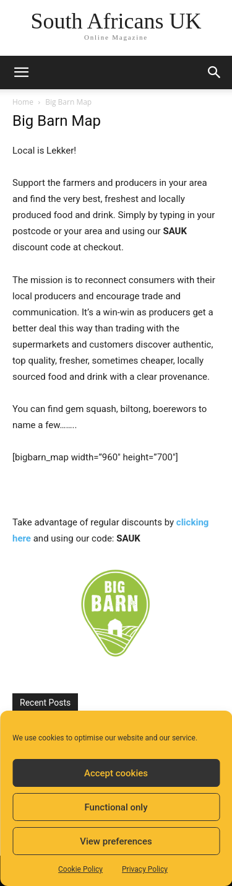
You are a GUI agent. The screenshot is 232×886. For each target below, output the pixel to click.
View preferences (116, 841)
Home (22, 102)
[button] (21, 72)
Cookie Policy (80, 869)
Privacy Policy (145, 869)
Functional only (116, 807)
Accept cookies (116, 773)
